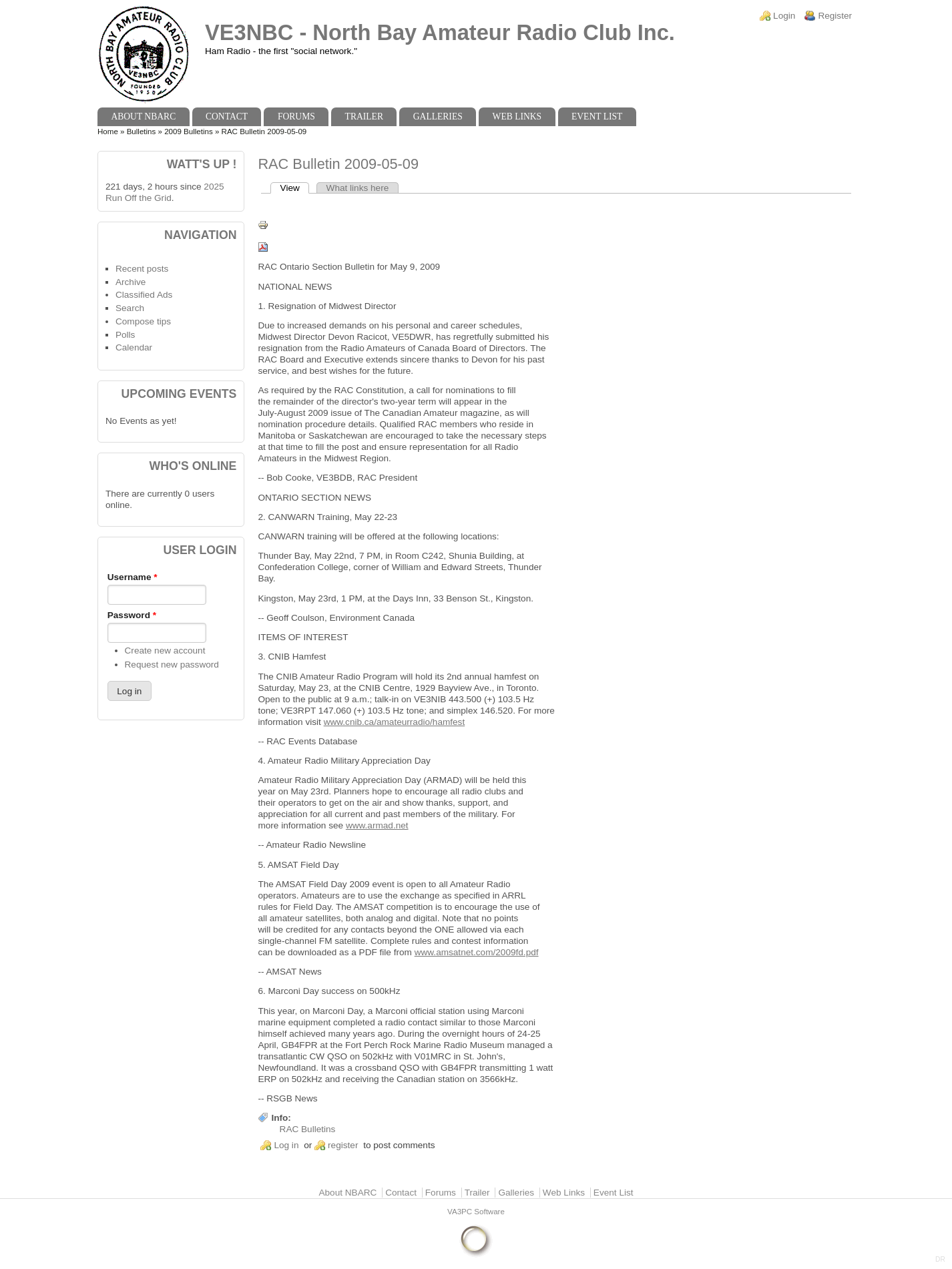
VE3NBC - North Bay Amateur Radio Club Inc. (440, 32)
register (343, 1145)
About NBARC (143, 116)
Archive (130, 282)
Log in (286, 1145)
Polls (125, 335)
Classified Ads (143, 295)
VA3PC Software (476, 1212)
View (295, 188)
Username (132, 577)
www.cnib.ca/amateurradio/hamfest (394, 722)
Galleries (438, 116)
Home (107, 132)
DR (940, 1259)
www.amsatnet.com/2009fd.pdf (477, 952)
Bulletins (141, 132)
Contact (227, 116)
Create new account (165, 651)
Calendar (133, 347)
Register (835, 16)
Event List (596, 116)
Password (131, 615)
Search (129, 308)
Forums (296, 116)
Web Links (517, 116)
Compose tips (143, 321)
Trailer (364, 116)
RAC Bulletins (308, 1129)
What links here (357, 188)
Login (784, 16)
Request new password (172, 665)
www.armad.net (377, 825)
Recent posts (141, 269)
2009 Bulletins (188, 132)
